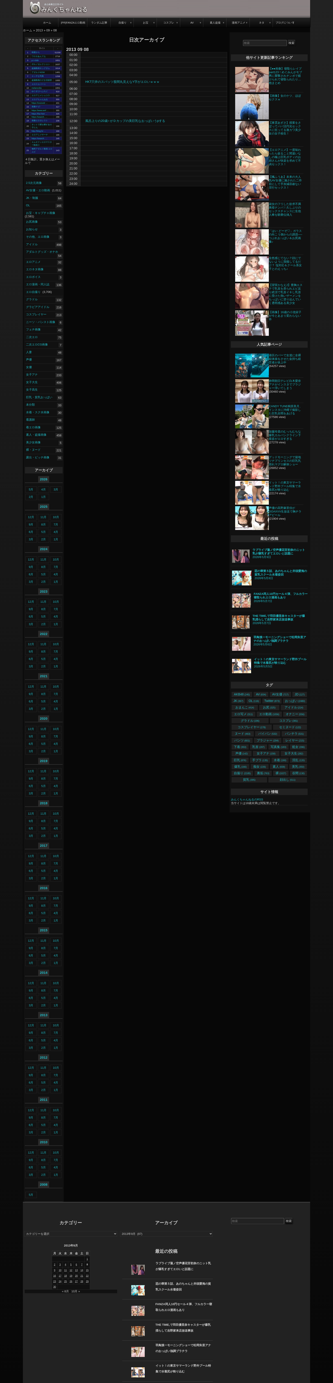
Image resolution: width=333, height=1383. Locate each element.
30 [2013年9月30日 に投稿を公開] (54, 1286)
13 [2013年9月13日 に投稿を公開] (76, 1270)
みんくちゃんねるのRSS (247, 799)
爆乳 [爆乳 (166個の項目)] (240, 766)
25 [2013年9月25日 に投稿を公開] (65, 1281)
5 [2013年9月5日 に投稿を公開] (71, 1264)
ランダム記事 (99, 22)
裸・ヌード (33, 449)
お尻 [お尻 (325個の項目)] (269, 707)
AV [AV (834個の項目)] (261, 694)
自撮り (122, 22)
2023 (44, 591)
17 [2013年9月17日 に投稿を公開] (60, 1275)
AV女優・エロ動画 (38, 190)
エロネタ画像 (35, 269)
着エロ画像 (33, 427)
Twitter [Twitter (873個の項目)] (272, 701)
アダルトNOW (38, 72)
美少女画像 (33, 442)
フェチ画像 (33, 329)
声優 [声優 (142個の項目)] (241, 753)
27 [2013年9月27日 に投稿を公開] (76, 1281)
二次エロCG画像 (37, 344)
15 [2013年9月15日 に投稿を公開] (87, 1270)
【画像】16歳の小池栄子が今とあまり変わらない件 (285, 315)
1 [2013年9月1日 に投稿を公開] (87, 1259)
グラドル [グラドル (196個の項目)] (250, 720)
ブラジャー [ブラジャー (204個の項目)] (267, 740)
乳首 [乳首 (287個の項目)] (258, 747)
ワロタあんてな (39, 56)
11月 (43, 517)
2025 (44, 506)
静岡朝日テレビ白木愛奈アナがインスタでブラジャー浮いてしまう (285, 384)
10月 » (75, 1291)
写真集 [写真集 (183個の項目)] (278, 747)
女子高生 (32, 389)
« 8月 (65, 1291)
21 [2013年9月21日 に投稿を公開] (81, 1275)
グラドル (32, 299)
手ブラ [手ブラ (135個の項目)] (260, 760)
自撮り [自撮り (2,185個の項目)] (242, 773)
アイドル (32, 244)
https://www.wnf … (40, 110)
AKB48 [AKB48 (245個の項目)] (242, 694)
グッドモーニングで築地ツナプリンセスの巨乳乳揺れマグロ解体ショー (285, 460)
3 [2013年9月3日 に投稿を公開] (60, 1264)
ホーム (47, 22)
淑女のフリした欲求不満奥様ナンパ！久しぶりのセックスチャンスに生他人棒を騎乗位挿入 (285, 209)
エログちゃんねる (40, 99)
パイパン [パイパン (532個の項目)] (267, 733)
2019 (44, 761)
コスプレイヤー (36, 314)
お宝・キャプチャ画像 (40, 212)
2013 (39, 30)
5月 (31, 489)
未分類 (30, 404)
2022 (44, 634)
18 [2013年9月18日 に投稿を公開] (65, 1275)
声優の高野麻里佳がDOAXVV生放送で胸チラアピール (285, 511)
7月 (56, 524)
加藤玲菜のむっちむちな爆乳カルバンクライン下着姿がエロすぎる (285, 435)
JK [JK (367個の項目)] (238, 701)
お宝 (145, 22)
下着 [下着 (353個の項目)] (240, 747)
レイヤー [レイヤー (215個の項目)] (294, 740)
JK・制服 (32, 197)
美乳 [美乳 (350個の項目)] (298, 766)
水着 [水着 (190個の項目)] (280, 760)
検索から (36, 52)
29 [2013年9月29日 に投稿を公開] (87, 1281)
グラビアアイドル (37, 307)
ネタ (261, 22)
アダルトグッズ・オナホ (42, 251)
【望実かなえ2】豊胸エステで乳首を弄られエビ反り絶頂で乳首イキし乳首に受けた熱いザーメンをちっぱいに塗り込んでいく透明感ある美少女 (285, 294)
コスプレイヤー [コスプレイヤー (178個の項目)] (252, 727)
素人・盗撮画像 (36, 434)
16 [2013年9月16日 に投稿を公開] (54, 1275)
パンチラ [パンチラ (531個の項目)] (294, 733)
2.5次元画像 (34, 182)
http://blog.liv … (39, 131)
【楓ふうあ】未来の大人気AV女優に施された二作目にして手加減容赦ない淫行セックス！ (285, 182)
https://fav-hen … (40, 114)
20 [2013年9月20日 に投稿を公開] (76, 1275)
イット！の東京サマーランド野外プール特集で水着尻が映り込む (285, 486)
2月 (31, 497)
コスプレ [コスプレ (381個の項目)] (288, 720)
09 (48, 30)
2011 (44, 1100)
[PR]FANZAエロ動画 (73, 22)
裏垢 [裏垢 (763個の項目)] (263, 773)
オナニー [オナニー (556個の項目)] (295, 714)
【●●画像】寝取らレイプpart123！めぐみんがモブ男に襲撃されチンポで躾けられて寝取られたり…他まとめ (285, 76)
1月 (43, 497)
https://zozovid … (40, 103)
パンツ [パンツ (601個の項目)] (242, 740)
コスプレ (168, 22)
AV (192, 22)
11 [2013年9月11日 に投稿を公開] (65, 1270)
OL (28, 205)
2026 (44, 479)
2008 (44, 1184)
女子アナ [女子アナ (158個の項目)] (266, 753)
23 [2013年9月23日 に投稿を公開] (54, 1281)
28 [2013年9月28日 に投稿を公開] (81, 1281)
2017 (44, 845)
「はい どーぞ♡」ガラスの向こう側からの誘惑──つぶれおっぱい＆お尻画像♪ (285, 236)
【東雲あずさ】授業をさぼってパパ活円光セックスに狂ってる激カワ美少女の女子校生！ (285, 128)
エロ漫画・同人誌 (37, 284)
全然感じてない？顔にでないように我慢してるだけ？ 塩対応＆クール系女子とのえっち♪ (285, 263)
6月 (31, 532)
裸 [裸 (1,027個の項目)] (281, 773)
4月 (43, 489)
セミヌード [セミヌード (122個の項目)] (290, 727)
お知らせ (32, 229)
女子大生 (32, 382)
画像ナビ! (36, 107)
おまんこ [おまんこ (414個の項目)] (244, 707)
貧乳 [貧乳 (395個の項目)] (249, 779)
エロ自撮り (33, 292)
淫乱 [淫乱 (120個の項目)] (298, 760)
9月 (31, 524)
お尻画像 (32, 221)
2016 (44, 888)
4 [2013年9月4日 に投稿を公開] (65, 1264)
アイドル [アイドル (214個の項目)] (294, 707)
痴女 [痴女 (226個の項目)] (259, 766)
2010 (44, 1142)
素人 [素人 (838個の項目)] (279, 766)
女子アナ (32, 374)
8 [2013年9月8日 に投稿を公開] (87, 1264)
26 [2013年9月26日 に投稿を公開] (71, 1281)
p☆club (35, 60)
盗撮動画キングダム (41, 68)
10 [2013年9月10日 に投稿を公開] (60, 1270)
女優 (29, 367)
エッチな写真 (38, 76)
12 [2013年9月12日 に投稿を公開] (71, 1270)
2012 (44, 1057)
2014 (44, 972)
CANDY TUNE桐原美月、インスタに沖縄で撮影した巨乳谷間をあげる (285, 410)
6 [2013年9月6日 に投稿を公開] (76, 1264)
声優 (29, 359)
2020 (44, 718)
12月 (31, 517)
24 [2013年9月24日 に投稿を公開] (60, 1281)
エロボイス (33, 277)
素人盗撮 (215, 22)
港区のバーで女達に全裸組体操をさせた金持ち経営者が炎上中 (285, 359)
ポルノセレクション (41, 64)
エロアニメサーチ (40, 135)
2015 (44, 930)
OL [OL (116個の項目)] (254, 701)
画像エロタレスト (40, 120)
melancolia (37, 88)
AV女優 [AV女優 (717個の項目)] (280, 694)
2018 (44, 803)
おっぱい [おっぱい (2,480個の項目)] (295, 701)
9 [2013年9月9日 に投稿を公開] (54, 1270)
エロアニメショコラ (41, 95)
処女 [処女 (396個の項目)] (298, 747)
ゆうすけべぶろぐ (40, 91)
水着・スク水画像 (37, 412)
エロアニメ (33, 262)
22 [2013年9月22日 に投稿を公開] (87, 1275)
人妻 (29, 352)
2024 (44, 549)
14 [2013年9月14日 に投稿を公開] (81, 1270)
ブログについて (285, 22)
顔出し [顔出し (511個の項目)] (287, 779)
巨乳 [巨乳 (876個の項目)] (240, 760)
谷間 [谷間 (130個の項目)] (298, 773)
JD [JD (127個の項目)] (300, 694)
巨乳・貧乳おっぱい (39, 397)
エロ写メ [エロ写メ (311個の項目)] (243, 714)
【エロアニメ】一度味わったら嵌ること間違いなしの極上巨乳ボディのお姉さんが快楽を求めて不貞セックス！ (285, 157)
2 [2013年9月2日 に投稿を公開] (54, 1264)
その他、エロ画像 (37, 236)
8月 (43, 524)
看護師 (30, 419)
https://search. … (40, 117)
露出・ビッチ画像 (37, 457)
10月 (56, 517)
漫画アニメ (238, 22)
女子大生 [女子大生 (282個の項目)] (294, 753)
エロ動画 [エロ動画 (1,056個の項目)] (269, 714)
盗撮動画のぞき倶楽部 (42, 80)
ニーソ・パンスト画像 (40, 322)
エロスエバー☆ (39, 84)
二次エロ (32, 337)
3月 (56, 489)
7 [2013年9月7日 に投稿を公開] (82, 1264)
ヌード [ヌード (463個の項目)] (242, 733)
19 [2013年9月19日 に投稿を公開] (71, 1275)
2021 (44, 676)
